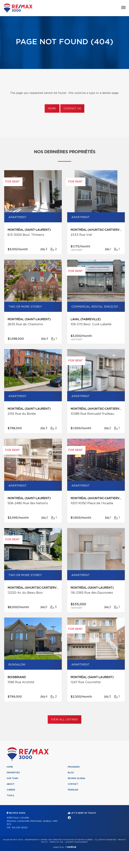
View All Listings (64, 719)
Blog (71, 773)
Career (11, 790)
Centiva (70, 847)
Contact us (72, 108)
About (10, 784)
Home (52, 108)
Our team (12, 778)
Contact (73, 784)
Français (73, 790)
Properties (13, 773)
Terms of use (56, 842)
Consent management (76, 842)
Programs (74, 767)
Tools (10, 795)
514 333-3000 (20, 828)
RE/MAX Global (76, 778)
